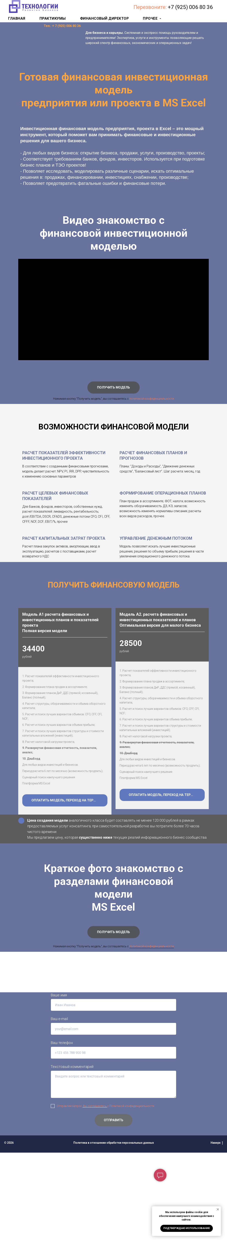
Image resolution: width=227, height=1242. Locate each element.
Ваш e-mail (59, 1108)
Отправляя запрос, (69, 1195)
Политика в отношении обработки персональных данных (113, 1231)
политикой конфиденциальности (151, 398)
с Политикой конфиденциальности (130, 1195)
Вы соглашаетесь (94, 1195)
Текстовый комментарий (72, 1156)
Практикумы (53, 18)
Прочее (150, 18)
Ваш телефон (62, 1132)
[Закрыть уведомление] (218, 1209)
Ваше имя (59, 1084)
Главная (16, 18)
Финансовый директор (104, 18)
